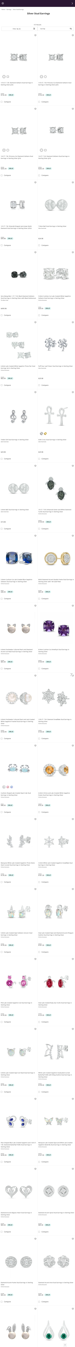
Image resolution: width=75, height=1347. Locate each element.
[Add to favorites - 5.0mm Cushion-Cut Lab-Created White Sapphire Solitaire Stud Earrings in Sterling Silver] (72, 252)
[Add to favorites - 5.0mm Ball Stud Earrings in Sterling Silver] (35, 465)
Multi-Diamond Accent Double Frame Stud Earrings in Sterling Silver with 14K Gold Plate (56, 581)
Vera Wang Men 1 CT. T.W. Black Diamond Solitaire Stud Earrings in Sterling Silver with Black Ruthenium (18, 297)
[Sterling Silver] (41, 433)
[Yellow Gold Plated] (45, 433)
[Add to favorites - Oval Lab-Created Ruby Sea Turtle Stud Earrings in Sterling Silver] (72, 959)
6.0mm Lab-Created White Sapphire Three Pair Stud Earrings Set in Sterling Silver (18, 367)
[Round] (4, 76)
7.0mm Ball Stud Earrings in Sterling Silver (52, 226)
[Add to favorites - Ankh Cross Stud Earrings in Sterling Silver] (72, 392)
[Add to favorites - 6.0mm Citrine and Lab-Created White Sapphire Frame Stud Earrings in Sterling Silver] (72, 745)
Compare (7, 102)
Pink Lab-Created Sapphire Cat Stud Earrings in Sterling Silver (16, 1004)
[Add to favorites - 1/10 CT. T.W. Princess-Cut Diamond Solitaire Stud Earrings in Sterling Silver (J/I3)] (72, 35)
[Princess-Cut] (7, 76)
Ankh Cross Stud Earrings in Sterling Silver (52, 440)
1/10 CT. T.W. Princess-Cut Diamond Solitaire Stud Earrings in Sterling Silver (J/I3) (54, 84)
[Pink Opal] (7, 787)
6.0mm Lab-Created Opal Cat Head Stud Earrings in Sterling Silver (18, 1074)
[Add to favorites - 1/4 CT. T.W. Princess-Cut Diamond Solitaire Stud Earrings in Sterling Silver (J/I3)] (35, 108)
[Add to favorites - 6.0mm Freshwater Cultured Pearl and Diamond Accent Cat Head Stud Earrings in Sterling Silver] (35, 605)
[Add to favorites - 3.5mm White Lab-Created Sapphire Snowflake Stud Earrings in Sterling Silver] (72, 819)
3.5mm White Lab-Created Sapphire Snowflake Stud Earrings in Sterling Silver (55, 864)
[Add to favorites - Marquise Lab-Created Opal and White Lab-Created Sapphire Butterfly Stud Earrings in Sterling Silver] (72, 1098)
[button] (72, 3)
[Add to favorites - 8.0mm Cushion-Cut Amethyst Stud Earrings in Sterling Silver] (72, 605)
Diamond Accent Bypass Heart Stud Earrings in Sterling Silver (16, 1214)
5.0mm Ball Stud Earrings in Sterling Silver (15, 510)
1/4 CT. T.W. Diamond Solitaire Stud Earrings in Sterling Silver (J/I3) (53, 157)
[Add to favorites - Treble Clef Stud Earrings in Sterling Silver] (35, 392)
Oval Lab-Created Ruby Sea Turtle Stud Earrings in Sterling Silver (55, 1004)
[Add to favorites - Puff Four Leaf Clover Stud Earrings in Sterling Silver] (72, 322)
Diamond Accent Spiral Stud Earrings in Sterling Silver (56, 1213)
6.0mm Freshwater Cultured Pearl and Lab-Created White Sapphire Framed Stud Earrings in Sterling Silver (18, 721)
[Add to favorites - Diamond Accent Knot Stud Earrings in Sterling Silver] (72, 1238)
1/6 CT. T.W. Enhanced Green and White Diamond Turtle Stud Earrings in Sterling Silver (54, 511)
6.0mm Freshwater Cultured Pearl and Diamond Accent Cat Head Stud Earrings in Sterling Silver (17, 650)
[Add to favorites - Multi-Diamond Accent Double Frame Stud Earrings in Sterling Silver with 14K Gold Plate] (72, 535)
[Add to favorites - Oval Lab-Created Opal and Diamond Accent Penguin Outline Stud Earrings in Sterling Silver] (72, 889)
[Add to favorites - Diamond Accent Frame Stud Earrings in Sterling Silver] (35, 1238)
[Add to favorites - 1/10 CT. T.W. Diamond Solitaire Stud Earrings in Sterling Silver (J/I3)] (35, 35)
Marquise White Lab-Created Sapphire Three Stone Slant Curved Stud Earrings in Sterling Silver (18, 864)
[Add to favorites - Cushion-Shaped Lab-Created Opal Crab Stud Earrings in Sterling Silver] (35, 745)
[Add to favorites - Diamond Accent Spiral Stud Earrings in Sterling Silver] (72, 1168)
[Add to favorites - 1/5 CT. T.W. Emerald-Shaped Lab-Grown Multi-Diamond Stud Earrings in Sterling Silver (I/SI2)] (35, 182)
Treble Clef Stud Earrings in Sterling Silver (15, 440)
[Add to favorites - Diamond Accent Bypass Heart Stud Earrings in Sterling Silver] (35, 1168)
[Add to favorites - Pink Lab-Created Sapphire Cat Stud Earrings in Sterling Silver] (35, 959)
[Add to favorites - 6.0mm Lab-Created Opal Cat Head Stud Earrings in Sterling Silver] (35, 1028)
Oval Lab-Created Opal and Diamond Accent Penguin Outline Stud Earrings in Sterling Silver (55, 934)
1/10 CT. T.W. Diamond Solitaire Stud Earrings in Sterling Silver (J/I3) (17, 84)
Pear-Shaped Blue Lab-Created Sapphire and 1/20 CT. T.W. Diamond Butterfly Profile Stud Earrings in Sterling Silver (18, 1145)
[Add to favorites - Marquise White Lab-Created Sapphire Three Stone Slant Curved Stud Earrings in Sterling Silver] (35, 819)
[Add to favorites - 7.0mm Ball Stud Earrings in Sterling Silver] (72, 182)
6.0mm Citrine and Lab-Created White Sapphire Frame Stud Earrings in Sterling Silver (54, 794)
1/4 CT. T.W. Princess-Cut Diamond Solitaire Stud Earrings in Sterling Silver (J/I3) (17, 157)
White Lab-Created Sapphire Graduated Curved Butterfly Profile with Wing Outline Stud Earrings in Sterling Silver (55, 1075)
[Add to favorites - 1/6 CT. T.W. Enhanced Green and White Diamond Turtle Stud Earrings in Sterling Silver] (72, 465)
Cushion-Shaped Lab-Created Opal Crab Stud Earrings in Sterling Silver (16, 794)
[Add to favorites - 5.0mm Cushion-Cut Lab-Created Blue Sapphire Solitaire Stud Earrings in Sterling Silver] (35, 535)
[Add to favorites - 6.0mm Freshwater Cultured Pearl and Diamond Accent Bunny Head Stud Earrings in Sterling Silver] (35, 1308)
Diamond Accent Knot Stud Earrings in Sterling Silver (55, 1282)
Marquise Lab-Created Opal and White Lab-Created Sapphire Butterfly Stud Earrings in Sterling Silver (55, 1144)
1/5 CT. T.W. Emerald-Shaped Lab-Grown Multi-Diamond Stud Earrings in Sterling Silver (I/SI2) (16, 227)
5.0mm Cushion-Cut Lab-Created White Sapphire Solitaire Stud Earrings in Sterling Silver (54, 297)
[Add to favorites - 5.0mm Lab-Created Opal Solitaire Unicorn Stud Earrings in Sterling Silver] (35, 889)
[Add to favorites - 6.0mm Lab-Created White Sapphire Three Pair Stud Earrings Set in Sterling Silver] (35, 322)
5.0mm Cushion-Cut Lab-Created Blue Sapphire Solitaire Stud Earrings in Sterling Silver (16, 581)
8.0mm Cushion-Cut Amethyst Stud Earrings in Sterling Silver (53, 650)
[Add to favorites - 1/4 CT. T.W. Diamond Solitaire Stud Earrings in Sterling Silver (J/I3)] (72, 108)
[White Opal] (4, 787)
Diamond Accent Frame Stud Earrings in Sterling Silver (17, 1284)
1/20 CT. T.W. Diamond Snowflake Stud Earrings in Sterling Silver (54, 720)
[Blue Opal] (11, 787)
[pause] (3, 3)
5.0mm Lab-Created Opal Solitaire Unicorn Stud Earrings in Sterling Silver (16, 934)
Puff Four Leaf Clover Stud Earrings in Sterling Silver (55, 366)
